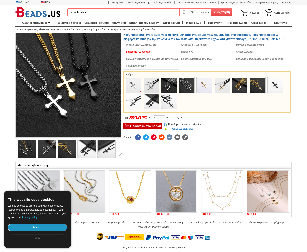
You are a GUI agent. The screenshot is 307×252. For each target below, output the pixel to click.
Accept (37, 227)
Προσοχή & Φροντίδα (115, 222)
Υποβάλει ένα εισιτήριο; (180, 128)
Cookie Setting (161, 226)
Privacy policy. (30, 217)
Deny (37, 238)
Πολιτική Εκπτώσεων (142, 222)
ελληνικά (22, 2)
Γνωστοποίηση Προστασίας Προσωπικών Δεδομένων (215, 222)
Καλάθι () (255, 12)
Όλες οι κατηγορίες (36, 22)
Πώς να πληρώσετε (258, 222)
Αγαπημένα (117, 2)
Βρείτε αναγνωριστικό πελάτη (236, 2)
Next (119, 153)
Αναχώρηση (282, 12)
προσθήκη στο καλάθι (142, 126)
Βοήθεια (286, 2)
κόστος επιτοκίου (163, 2)
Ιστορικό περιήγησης (267, 2)
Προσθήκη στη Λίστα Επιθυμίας (184, 124)
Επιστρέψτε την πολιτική (170, 222)
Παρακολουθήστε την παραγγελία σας (196, 2)
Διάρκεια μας (80, 222)
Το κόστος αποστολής (138, 2)
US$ (45, 2)
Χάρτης (95, 222)
